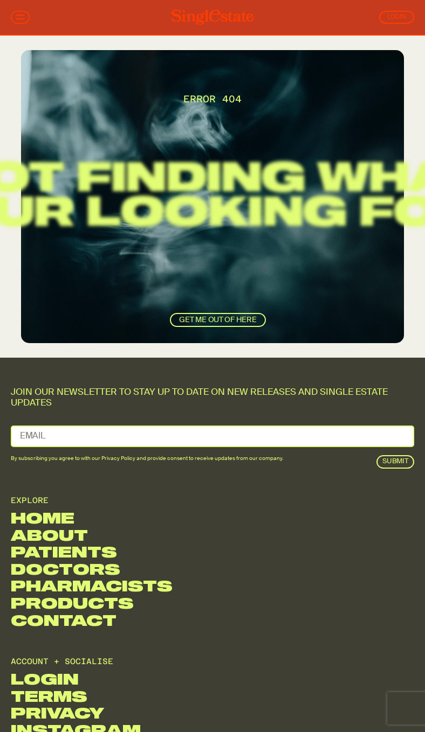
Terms (49, 696)
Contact (63, 620)
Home (42, 518)
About (49, 535)
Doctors (65, 569)
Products (72, 603)
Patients (64, 552)
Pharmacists (92, 586)
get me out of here (217, 320)
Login (396, 17)
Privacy (57, 713)
